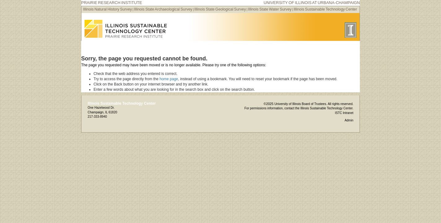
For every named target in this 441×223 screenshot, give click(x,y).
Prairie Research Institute (111, 2)
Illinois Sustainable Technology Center (325, 9)
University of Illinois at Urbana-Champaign (312, 2)
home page (168, 79)
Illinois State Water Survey (270, 9)
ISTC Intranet (344, 113)
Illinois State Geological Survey (220, 9)
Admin (349, 120)
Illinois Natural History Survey (107, 9)
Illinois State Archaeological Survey (163, 9)
